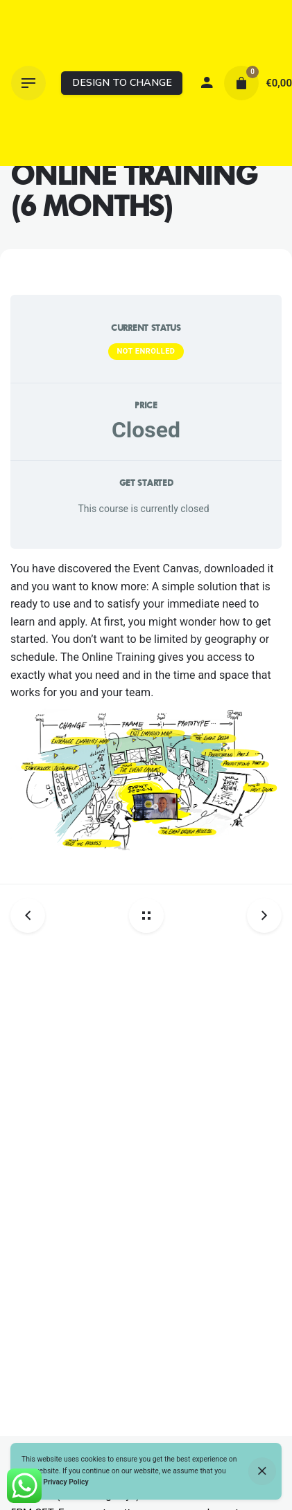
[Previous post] (32, 915)
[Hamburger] (28, 83)
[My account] (206, 83)
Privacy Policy (65, 1481)
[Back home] (146, 915)
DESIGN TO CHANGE (122, 82)
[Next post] (259, 915)
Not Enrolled (146, 351)
